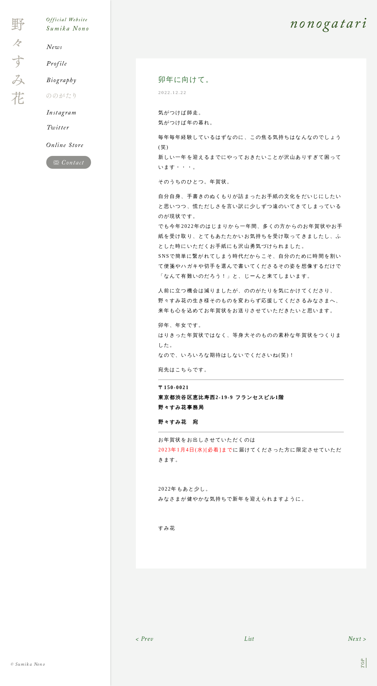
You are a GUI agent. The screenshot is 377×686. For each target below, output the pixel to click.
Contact (68, 162)
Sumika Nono (28, 664)
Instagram (78, 112)
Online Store (78, 145)
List (249, 638)
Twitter (78, 128)
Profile (78, 63)
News (78, 47)
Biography (78, 79)
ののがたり (78, 95)
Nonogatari (238, 33)
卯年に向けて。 (185, 79)
